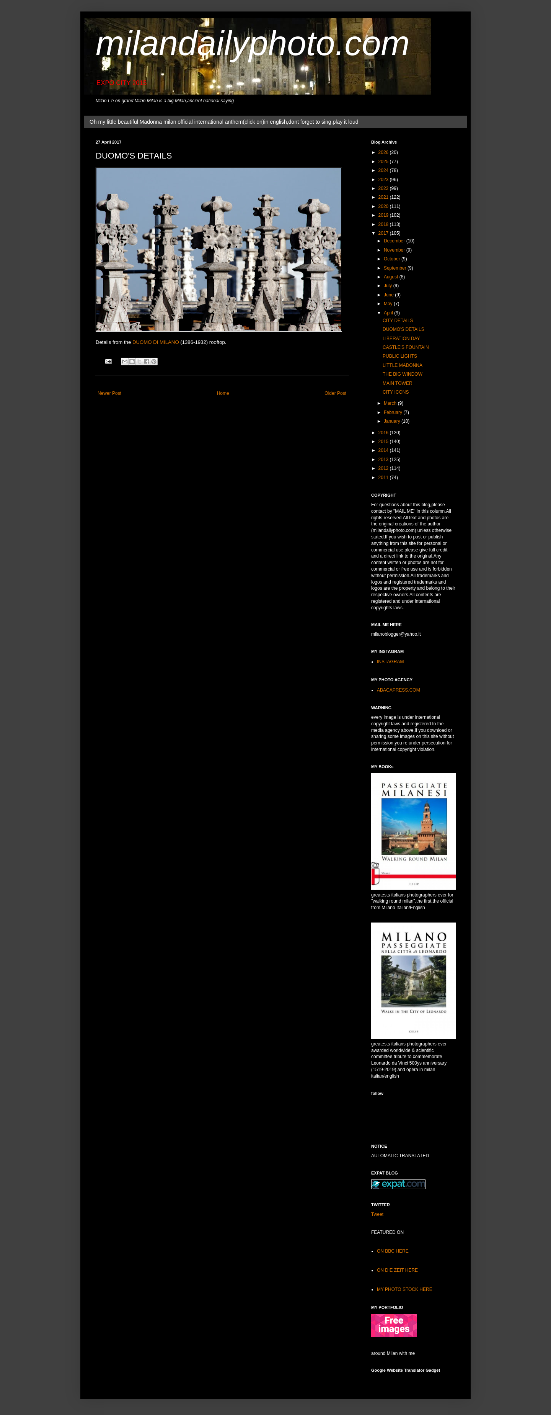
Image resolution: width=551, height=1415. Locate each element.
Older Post (335, 393)
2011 (384, 477)
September (396, 268)
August (391, 277)
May (389, 303)
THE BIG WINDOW (402, 374)
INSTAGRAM (390, 661)
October (392, 259)
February (393, 412)
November (395, 250)
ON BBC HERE (393, 1251)
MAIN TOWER (397, 383)
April (389, 313)
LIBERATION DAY (401, 338)
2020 (384, 206)
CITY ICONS (396, 392)
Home (223, 393)
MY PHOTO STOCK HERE (404, 1289)
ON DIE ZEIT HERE (397, 1270)
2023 (384, 179)
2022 (384, 188)
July (388, 285)
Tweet (377, 1214)
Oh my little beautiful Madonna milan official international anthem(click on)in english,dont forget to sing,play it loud (224, 122)
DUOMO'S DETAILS (403, 329)
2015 (384, 441)
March (391, 403)
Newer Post (109, 393)
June (389, 295)
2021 (384, 197)
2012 (384, 468)
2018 (384, 224)
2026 (384, 152)
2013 (384, 459)
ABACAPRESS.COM (398, 690)
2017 (384, 233)
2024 (384, 170)
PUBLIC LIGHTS (400, 356)
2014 (384, 450)
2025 (384, 161)
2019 (384, 215)
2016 (384, 432)
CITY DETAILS (398, 320)
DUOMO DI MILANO (155, 342)
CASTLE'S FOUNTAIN (406, 347)
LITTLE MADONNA (402, 365)
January (392, 421)
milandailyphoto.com (252, 43)
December (395, 241)
